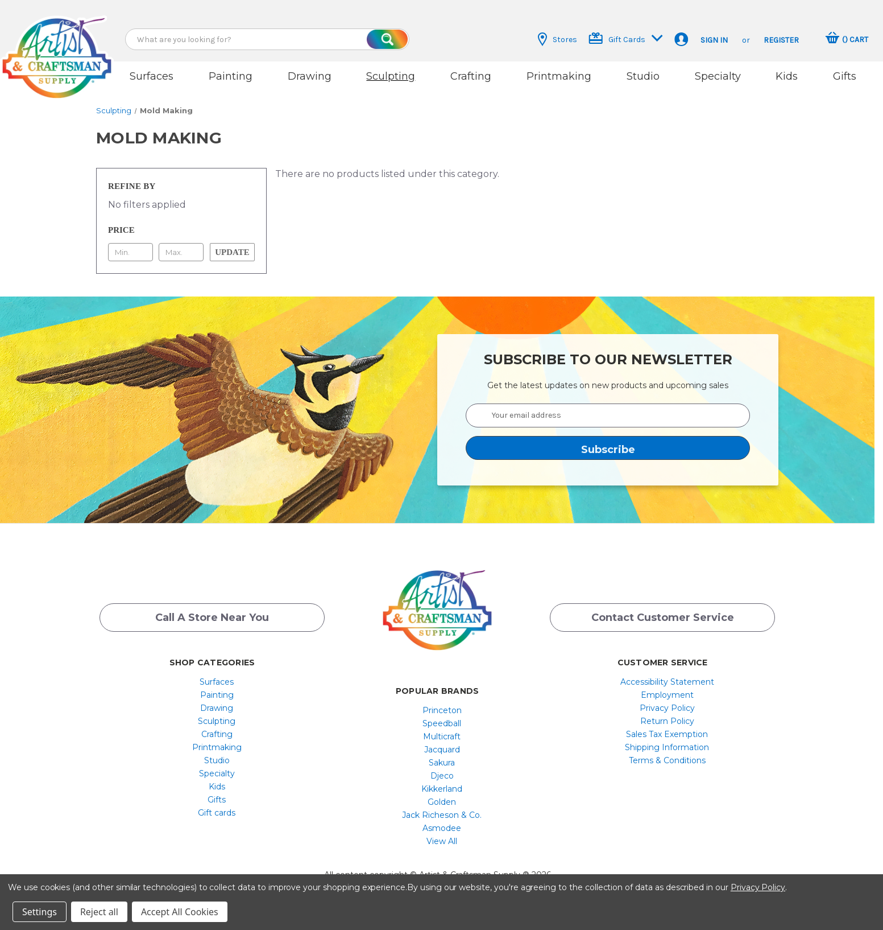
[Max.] (181, 252)
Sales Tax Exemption (667, 734)
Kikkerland (441, 789)
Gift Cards (625, 38)
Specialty (718, 76)
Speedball (441, 723)
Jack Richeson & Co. (442, 815)
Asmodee (441, 828)
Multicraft (442, 736)
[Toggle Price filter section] (181, 230)
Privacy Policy (667, 708)
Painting (230, 76)
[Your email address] (608, 415)
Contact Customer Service (662, 617)
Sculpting (390, 76)
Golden (442, 802)
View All (441, 841)
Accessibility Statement (667, 682)
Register (781, 40)
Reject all (99, 912)
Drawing (309, 76)
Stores (557, 39)
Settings (39, 912)
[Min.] (130, 252)
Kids (787, 76)
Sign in (714, 40)
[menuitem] (217, 682)
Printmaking (559, 76)
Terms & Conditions (667, 760)
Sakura (442, 763)
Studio (643, 76)
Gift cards (216, 813)
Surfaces (151, 76)
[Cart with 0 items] (846, 39)
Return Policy (667, 721)
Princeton (442, 710)
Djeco (442, 776)
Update (232, 252)
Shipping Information (667, 747)
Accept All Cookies (179, 912)
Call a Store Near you (212, 617)
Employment (667, 695)
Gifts (844, 76)
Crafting (470, 76)
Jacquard (442, 749)
